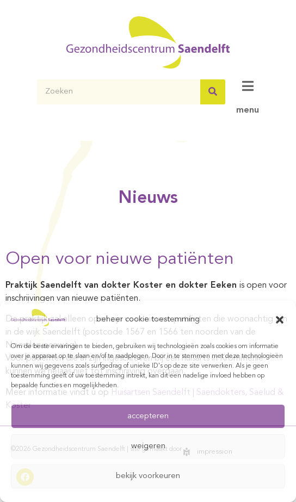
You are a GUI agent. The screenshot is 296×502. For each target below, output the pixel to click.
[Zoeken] (212, 91)
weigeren (148, 446)
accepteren (148, 416)
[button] (279, 319)
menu (247, 110)
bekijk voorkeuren (148, 476)
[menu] (247, 85)
